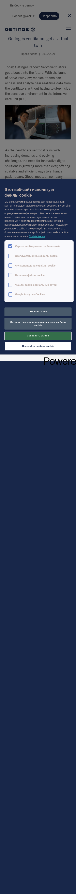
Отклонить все (38, 311)
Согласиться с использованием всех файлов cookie (38, 324)
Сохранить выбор (38, 335)
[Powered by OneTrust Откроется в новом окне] (58, 358)
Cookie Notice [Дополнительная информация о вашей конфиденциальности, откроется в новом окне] (37, 236)
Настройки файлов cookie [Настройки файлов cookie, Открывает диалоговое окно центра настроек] (38, 346)
